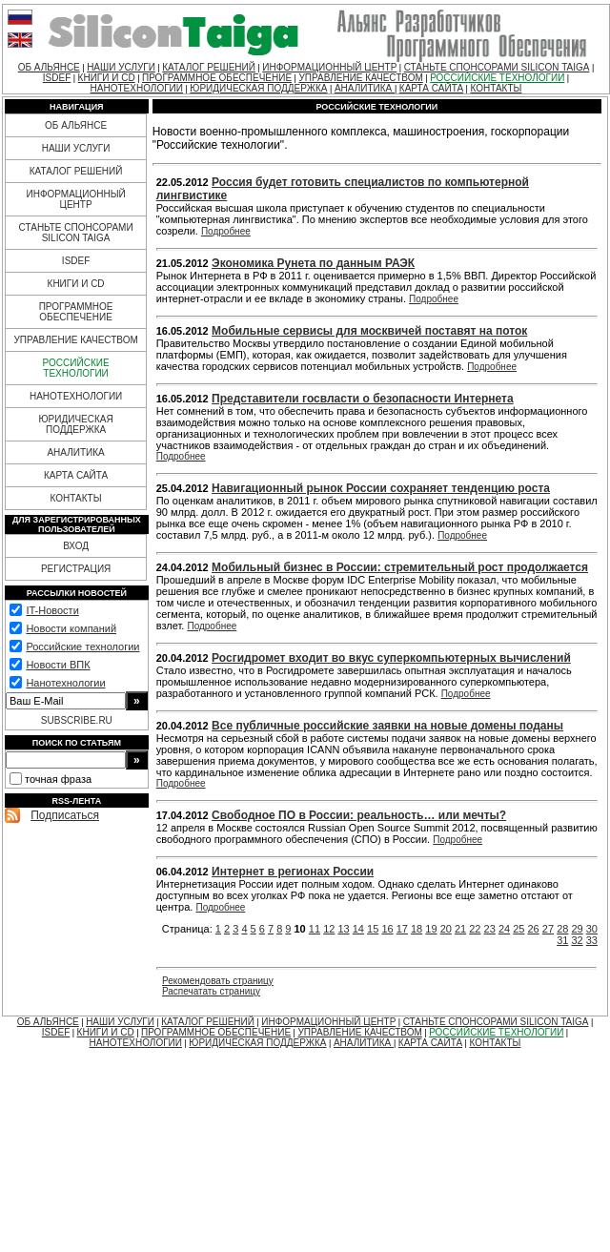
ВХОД (76, 546)
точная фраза (58, 779)
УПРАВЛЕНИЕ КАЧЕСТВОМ (360, 77)
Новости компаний (71, 628)
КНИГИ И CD (106, 77)
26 (533, 928)
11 (314, 928)
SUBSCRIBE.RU (76, 720)
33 (592, 940)
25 (518, 928)
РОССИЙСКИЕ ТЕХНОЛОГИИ (497, 77)
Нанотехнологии (65, 682)
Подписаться (64, 815)
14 (358, 928)
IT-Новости (52, 610)
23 (490, 928)
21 (460, 928)
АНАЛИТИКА (365, 88)
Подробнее (226, 231)
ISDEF (57, 77)
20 (446, 928)
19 (431, 928)
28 (562, 928)
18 (416, 928)
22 (474, 928)
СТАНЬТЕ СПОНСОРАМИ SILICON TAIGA (497, 67)
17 (402, 928)
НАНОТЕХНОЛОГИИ (137, 88)
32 (576, 940)
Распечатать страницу (211, 991)
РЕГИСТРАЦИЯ (76, 569)
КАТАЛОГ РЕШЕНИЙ (208, 67)
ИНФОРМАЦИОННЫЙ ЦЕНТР (329, 67)
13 (343, 928)
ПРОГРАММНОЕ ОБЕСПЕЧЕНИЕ (217, 77)
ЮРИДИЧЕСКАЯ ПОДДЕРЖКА (258, 88)
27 (548, 928)
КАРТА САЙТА (431, 88)
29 (576, 928)
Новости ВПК (58, 664)
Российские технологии (82, 646)
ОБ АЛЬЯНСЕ (49, 67)
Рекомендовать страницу (218, 980)
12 (329, 928)
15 (372, 928)
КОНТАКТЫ (495, 88)
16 (387, 928)
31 (562, 940)
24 (504, 928)
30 (592, 928)
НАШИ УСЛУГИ (121, 67)
